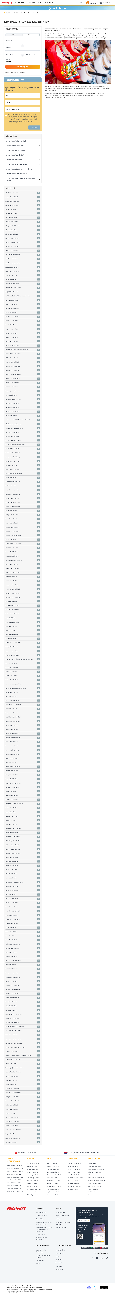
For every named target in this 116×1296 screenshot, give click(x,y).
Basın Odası (39, 1219)
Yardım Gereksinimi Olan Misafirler (63, 1223)
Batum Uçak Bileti (32, 1195)
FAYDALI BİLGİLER (49, 2)
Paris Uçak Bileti (32, 1183)
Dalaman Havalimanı (94, 1175)
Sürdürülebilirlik (41, 1212)
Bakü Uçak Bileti (32, 1186)
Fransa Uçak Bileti (52, 1195)
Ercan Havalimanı (93, 1189)
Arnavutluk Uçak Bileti (54, 1186)
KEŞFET (40, 2)
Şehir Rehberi (18, 13)
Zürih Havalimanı (93, 1192)
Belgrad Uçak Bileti (32, 1180)
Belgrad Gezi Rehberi (74, 1172)
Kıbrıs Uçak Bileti (52, 1163)
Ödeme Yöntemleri (61, 1227)
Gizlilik (58, 1256)
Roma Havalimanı (93, 1195)
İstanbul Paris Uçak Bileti (14, 1188)
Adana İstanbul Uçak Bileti (15, 1168)
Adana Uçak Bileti (32, 1175)
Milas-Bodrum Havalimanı (96, 1178)
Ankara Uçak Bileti (32, 1172)
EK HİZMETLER (31, 2)
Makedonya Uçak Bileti (54, 1180)
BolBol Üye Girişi (93, 2)
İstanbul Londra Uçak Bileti (15, 1191)
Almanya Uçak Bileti (53, 1169)
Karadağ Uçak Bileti (53, 1166)
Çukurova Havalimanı (94, 1172)
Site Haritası (59, 1269)
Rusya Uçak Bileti (52, 1183)
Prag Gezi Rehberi (72, 1180)
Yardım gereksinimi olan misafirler (15, 72)
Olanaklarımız (40, 1260)
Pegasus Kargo (40, 1234)
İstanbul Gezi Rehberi (74, 1163)
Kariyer (38, 1263)
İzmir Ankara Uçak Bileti (14, 1180)
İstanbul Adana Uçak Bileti (15, 1177)
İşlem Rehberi (60, 1266)
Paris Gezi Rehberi (73, 1175)
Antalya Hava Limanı (94, 1163)
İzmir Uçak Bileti (32, 1166)
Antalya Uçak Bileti (32, 1169)
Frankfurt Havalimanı (94, 1186)
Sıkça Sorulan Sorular (62, 1216)
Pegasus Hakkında (41, 1216)
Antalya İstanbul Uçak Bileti (15, 1171)
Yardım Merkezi (60, 1212)
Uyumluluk (59, 1260)
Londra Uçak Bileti (32, 1192)
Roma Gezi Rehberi (73, 1183)
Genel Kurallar (60, 1253)
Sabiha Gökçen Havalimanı (96, 1169)
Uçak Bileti (9, 13)
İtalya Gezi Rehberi (73, 1189)
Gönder (34, 127)
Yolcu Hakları (59, 1263)
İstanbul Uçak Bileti (33, 1163)
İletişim (58, 1219)
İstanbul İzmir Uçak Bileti (14, 1174)
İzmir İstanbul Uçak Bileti (14, 1166)
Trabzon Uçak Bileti (33, 1178)
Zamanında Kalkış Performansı (41, 1238)
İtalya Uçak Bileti (52, 1178)
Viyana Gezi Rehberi (73, 1169)
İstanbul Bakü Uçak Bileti (14, 1185)
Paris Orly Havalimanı (94, 1183)
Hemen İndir (84, 1221)
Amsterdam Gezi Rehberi (75, 1178)
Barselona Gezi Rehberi (74, 1186)
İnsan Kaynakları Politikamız (41, 1251)
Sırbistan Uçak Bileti (53, 1172)
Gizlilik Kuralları (16, 114)
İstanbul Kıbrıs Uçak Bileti (14, 1183)
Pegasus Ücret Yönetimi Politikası (43, 1256)
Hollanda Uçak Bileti (53, 1189)
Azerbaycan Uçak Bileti (54, 1175)
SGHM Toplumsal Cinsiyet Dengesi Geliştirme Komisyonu (44, 1229)
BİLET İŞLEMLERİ (19, 2)
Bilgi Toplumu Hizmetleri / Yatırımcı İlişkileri (44, 1223)
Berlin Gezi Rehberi (73, 1166)
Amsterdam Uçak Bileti (34, 1189)
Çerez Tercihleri (60, 1250)
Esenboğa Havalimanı (94, 1166)
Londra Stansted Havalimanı (96, 1180)
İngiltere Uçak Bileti (53, 1192)
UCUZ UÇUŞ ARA (22, 67)
